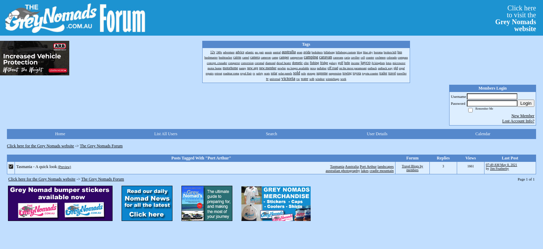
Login (526, 103)
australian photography (343, 170)
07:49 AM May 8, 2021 (501, 165)
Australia (352, 166)
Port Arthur (368, 166)
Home (60, 133)
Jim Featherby (499, 168)
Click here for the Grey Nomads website (40, 146)
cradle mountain (382, 170)
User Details (377, 133)
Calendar (482, 133)
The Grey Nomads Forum (101, 146)
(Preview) (64, 167)
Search (271, 133)
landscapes (385, 166)
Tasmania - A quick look (36, 166)
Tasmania (337, 166)
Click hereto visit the (515, 18)
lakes (364, 170)
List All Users (165, 133)
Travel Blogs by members (412, 168)
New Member (522, 115)
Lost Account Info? (518, 121)
